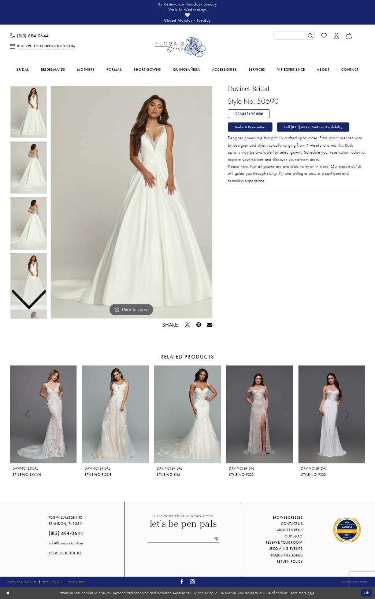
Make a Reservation (250, 127)
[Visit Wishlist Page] (324, 35)
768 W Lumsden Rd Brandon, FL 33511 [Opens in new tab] (66, 520)
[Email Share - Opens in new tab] (209, 325)
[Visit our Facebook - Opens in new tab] (182, 582)
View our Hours (65, 553)
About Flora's (289, 530)
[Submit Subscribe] (215, 539)
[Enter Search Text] (294, 36)
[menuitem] (29, 35)
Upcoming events (285, 548)
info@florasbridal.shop (66, 543)
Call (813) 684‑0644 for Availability (313, 127)
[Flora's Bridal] (181, 46)
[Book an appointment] (43, 46)
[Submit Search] (310, 36)
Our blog (293, 536)
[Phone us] (29, 35)
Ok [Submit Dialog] (366, 592)
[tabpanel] (131, 202)
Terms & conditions (22, 581)
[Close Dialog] (7, 593)
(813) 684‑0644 (66, 533)
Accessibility (77, 581)
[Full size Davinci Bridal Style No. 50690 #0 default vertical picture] (131, 202)
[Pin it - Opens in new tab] (198, 325)
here (311, 592)
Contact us (291, 523)
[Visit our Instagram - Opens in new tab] (192, 582)
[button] (336, 35)
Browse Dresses (287, 517)
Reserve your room (284, 542)
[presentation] (43, 414)
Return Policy (289, 561)
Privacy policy (52, 581)
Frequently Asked (286, 555)
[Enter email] (183, 539)
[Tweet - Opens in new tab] (187, 325)
